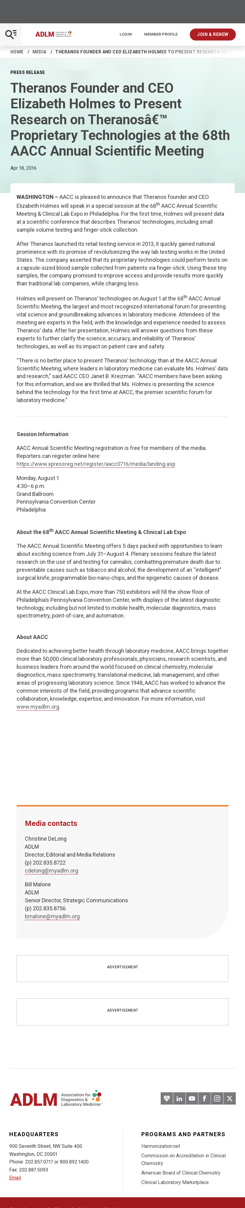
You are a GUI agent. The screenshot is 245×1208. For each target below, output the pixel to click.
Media (40, 51)
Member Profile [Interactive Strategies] (161, 34)
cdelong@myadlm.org (51, 870)
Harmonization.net (160, 1146)
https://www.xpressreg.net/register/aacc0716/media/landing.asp (96, 464)
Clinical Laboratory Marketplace (175, 1182)
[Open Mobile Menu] (11, 34)
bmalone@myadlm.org (52, 916)
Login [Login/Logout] (126, 34)
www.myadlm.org (38, 706)
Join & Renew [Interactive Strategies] (212, 34)
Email (15, 1178)
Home (17, 51)
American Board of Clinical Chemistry (180, 1173)
